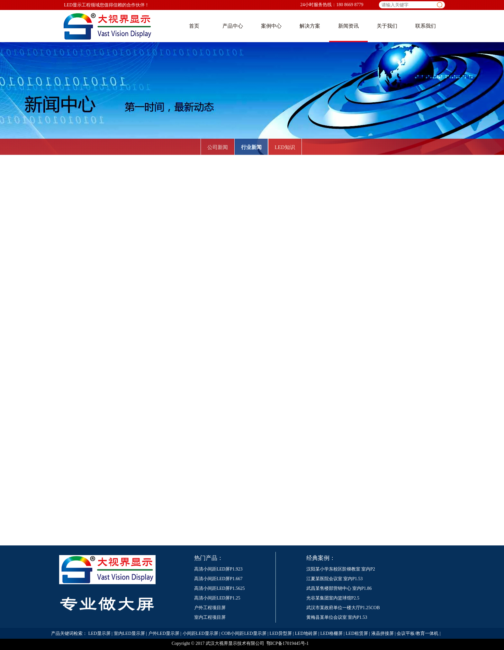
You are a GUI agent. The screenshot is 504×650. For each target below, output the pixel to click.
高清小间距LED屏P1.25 (217, 598)
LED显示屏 (99, 633)
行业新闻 (251, 147)
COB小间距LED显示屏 (243, 633)
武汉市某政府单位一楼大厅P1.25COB (343, 607)
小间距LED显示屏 (200, 633)
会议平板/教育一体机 (417, 633)
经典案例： (320, 558)
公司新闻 (217, 147)
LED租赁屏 (357, 633)
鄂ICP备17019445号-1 (287, 643)
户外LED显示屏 (163, 633)
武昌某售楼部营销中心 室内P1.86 (339, 588)
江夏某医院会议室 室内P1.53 (334, 578)
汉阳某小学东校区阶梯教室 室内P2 (340, 569)
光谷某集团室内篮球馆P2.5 (332, 598)
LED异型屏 (280, 633)
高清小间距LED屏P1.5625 (219, 588)
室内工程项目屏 (210, 617)
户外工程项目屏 (210, 607)
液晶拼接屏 (382, 633)
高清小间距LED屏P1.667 (218, 578)
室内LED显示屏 (129, 633)
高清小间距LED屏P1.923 (218, 569)
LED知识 (284, 147)
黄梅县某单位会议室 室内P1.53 (336, 617)
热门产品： (208, 558)
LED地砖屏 (306, 633)
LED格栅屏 (331, 633)
